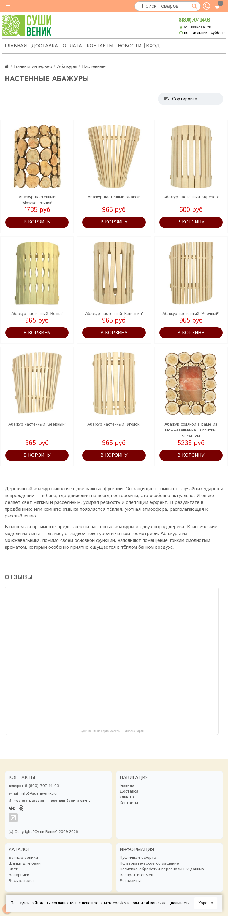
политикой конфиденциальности (160, 903)
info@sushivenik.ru (39, 793)
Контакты (100, 45)
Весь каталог (21, 881)
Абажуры (67, 66)
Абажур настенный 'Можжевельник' (37, 200)
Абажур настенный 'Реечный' (190, 314)
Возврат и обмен (136, 875)
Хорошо (205, 903)
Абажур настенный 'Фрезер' (191, 197)
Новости (129, 45)
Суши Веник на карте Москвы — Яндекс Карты (112, 731)
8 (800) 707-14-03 (194, 19)
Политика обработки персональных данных (162, 869)
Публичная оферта (138, 858)
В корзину (37, 222)
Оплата (72, 45)
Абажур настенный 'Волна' (37, 314)
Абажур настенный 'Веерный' (37, 424)
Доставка (44, 45)
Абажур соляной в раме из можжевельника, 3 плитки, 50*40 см (190, 430)
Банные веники (23, 858)
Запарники (19, 875)
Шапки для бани (25, 863)
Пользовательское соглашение (149, 863)
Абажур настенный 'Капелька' (114, 314)
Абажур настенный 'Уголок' (113, 424)
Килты (14, 869)
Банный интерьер (33, 66)
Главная (16, 45)
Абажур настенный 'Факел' (114, 197)
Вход (153, 45)
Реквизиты (130, 881)
